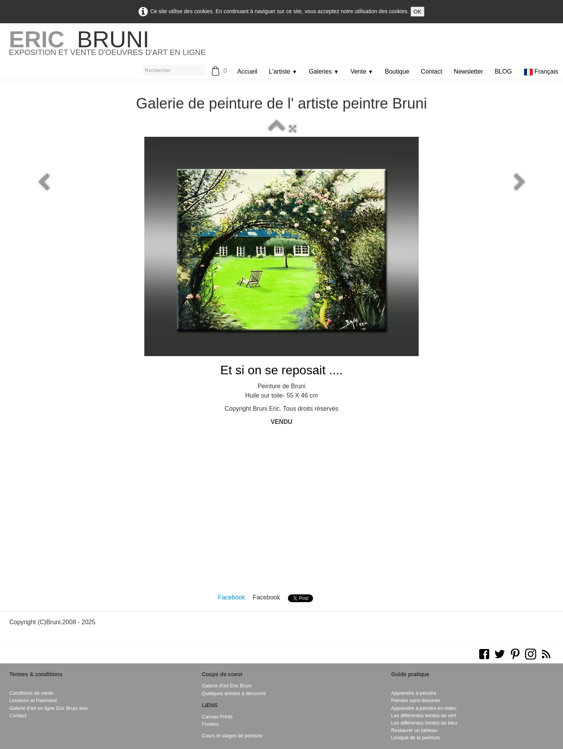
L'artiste (283, 71)
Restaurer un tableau (414, 730)
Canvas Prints (217, 717)
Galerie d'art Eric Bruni (226, 686)
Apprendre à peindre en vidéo (424, 708)
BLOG (503, 71)
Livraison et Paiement (33, 700)
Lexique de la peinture (415, 737)
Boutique (397, 71)
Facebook (231, 597)
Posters (210, 724)
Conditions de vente (31, 693)
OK (417, 12)
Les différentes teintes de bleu (424, 723)
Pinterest (333, 597)
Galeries (324, 71)
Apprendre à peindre (413, 693)
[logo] (107, 46)
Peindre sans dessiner (415, 700)
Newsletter (468, 71)
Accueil (247, 71)
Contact (431, 71)
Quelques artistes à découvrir (234, 693)
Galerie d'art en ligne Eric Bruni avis (48, 708)
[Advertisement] (282, 518)
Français (542, 71)
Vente (362, 71)
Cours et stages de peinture (232, 736)
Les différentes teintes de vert (423, 715)
